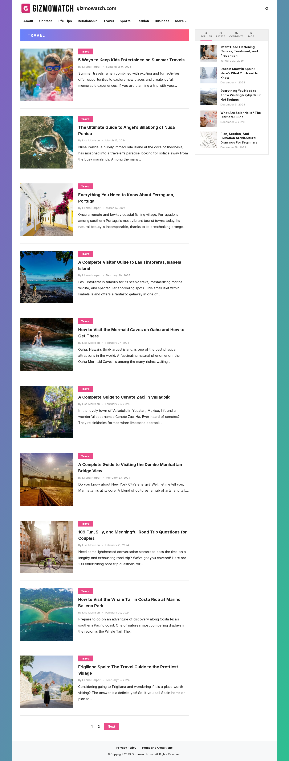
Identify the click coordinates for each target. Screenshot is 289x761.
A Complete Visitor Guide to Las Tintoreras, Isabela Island (131, 265)
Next (111, 726)
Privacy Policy (126, 747)
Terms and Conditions (157, 747)
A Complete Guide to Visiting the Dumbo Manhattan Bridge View (127, 467)
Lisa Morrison (91, 140)
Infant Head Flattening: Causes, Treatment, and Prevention (239, 51)
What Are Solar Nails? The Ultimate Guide (240, 115)
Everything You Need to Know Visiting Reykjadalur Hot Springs (240, 95)
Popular (206, 35)
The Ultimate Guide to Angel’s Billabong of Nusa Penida (129, 130)
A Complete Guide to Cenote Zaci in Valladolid (121, 400)
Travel (85, 51)
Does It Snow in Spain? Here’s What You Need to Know (239, 73)
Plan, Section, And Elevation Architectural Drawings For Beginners (238, 138)
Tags (251, 35)
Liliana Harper (91, 73)
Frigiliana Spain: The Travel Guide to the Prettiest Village (127, 670)
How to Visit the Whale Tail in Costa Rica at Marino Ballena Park (131, 602)
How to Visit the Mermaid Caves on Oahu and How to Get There (128, 332)
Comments (236, 35)
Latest (220, 35)
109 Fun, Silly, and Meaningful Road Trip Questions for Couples (127, 535)
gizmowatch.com (96, 8)
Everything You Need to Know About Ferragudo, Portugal (123, 197)
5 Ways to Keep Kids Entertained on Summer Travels (133, 63)
